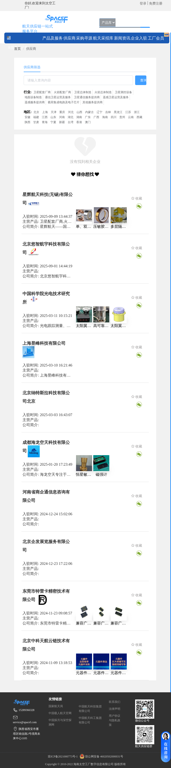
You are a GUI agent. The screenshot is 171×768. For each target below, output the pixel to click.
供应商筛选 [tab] (32, 67)
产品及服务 (52, 38)
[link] (17, 49)
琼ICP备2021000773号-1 (63, 756)
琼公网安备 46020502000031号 (100, 756)
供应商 (69, 38)
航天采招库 (103, 38)
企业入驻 (139, 38)
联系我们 (114, 702)
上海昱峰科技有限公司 (44, 343)
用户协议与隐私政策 (114, 720)
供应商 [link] (31, 49)
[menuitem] (52, 38)
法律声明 (114, 709)
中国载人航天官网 (60, 713)
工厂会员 (156, 38)
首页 (17, 49)
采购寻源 (84, 38)
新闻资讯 (122, 38)
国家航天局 (56, 706)
